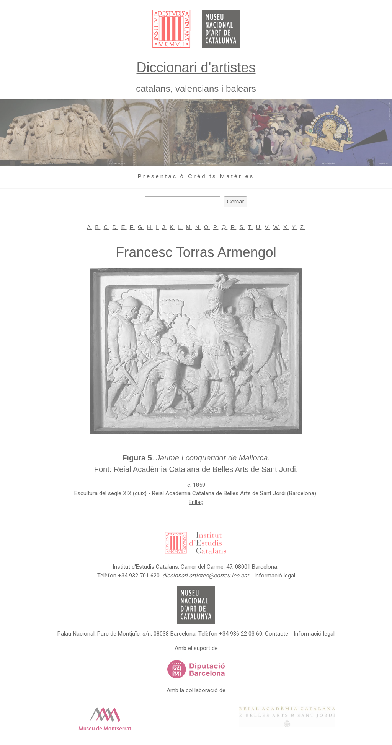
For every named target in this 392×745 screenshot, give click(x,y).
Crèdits (202, 176)
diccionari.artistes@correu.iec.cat (205, 575)
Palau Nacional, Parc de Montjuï (97, 633)
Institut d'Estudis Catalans (145, 566)
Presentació (161, 176)
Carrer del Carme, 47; (207, 566)
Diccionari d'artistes (196, 67)
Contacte (276, 633)
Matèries (237, 176)
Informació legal (274, 575)
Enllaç (196, 502)
